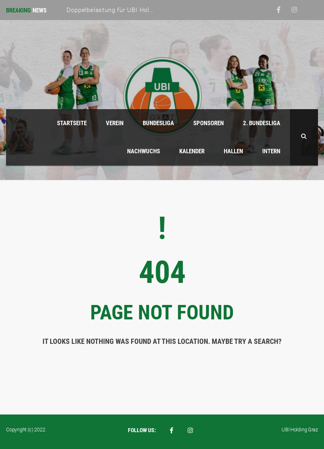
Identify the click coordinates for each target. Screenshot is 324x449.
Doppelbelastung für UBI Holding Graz (121, 10)
